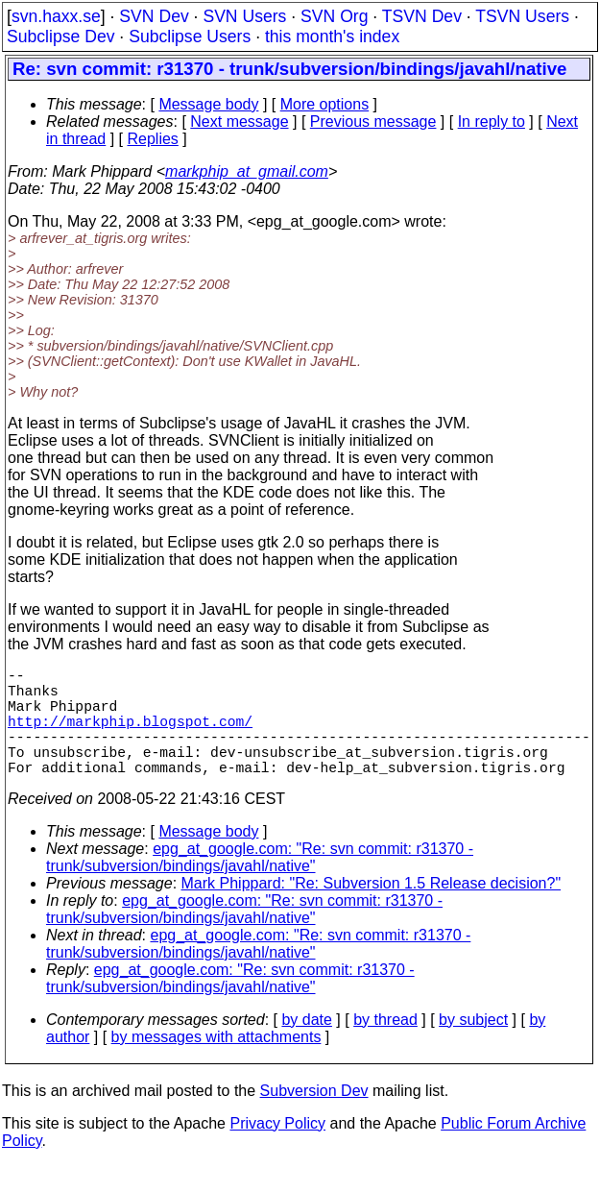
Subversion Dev (314, 1117)
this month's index (332, 36)
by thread (385, 1046)
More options (325, 104)
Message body (208, 104)
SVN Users (244, 16)
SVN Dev (153, 16)
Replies (153, 139)
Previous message (373, 121)
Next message (239, 121)
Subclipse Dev (60, 36)
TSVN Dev (422, 16)
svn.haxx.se (56, 16)
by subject (473, 1046)
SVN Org (334, 16)
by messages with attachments (216, 1064)
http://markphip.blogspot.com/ (130, 735)
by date (306, 1046)
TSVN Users (522, 16)
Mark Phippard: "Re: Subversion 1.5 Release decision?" (371, 910)
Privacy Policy (277, 1150)
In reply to (491, 121)
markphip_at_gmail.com (246, 171)
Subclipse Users (190, 36)
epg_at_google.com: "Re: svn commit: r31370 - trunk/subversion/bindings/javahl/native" (259, 884)
